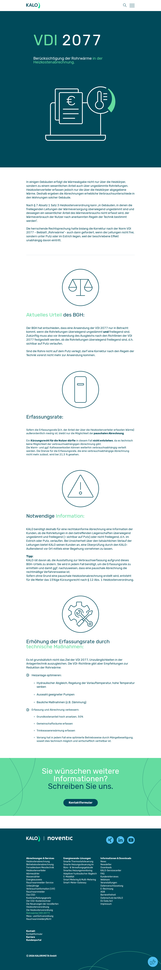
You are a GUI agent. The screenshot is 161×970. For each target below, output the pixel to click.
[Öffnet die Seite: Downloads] (106, 867)
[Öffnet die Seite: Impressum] (106, 904)
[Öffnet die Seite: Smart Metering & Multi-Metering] (79, 879)
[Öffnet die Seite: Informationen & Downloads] (115, 858)
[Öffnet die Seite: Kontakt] (30, 931)
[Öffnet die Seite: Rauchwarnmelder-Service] (39, 882)
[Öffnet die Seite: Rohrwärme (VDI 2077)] (38, 913)
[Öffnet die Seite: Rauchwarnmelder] (35, 891)
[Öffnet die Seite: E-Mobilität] (68, 876)
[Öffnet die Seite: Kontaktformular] (34, 934)
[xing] (110, 840)
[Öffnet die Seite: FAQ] (102, 873)
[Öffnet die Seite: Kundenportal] (33, 940)
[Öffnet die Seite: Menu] (132, 5)
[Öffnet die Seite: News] (103, 861)
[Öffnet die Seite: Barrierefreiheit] (108, 894)
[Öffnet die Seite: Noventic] (60, 839)
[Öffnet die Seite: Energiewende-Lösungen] (77, 858)
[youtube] (131, 840)
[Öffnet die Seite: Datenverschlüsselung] (111, 885)
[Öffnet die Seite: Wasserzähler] (33, 876)
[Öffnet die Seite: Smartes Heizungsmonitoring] (77, 870)
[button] (125, 6)
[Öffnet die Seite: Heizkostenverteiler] (36, 870)
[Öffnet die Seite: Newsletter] (105, 864)
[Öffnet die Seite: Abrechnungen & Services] (40, 858)
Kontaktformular (80, 802)
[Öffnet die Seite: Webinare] (105, 879)
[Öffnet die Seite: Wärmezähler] (32, 873)
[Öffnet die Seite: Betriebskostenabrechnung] (40, 864)
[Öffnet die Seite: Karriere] (30, 937)
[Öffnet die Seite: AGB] (102, 891)
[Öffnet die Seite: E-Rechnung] (106, 888)
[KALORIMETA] (34, 5)
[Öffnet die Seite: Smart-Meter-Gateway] (74, 882)
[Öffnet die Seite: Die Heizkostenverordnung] (39, 910)
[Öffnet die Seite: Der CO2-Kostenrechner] (38, 901)
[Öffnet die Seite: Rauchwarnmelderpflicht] (38, 919)
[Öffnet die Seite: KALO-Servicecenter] (110, 870)
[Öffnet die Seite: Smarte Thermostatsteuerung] (78, 861)
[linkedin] (120, 840)
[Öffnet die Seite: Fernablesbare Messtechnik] (40, 867)
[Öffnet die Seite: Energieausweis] (34, 879)
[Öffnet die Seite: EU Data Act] (106, 901)
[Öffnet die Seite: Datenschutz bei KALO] (111, 898)
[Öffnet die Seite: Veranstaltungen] (108, 882)
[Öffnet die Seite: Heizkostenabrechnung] (38, 861)
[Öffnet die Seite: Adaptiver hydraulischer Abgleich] (80, 873)
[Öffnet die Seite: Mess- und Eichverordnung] (39, 916)
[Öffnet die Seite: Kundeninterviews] (109, 876)
